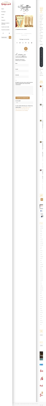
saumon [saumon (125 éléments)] (41, 312)
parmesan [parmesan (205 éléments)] (41, 287)
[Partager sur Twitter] (20, 42)
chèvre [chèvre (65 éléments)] (41, 250)
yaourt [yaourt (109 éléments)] (41, 320)
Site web (17, 75)
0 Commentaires (27, 33)
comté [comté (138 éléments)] (41, 254)
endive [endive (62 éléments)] (41, 258)
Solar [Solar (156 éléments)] (41, 314)
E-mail (16, 69)
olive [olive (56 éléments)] (41, 283)
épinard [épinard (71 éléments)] (41, 322)
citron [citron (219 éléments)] (41, 252)
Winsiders (36, 403)
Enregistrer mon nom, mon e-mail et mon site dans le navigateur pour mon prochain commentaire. (24, 83)
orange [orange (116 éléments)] (41, 285)
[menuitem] (6, 8)
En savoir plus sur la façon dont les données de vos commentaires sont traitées (22, 109)
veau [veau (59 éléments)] (41, 318)
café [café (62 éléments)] (41, 237)
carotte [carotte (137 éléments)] (41, 241)
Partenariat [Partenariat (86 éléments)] (41, 289)
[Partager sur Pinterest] (25, 42)
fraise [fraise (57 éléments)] (41, 262)
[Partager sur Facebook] (17, 42)
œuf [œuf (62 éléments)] (41, 324)
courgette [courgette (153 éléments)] (41, 256)
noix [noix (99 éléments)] (41, 281)
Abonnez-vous (41, 57)
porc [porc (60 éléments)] (41, 304)
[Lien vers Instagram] (9, 33)
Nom (16, 63)
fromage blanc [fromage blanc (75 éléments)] (41, 267)
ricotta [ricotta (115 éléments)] (41, 310)
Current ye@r (18, 100)
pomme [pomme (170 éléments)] (41, 297)
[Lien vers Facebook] (3, 33)
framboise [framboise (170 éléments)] (41, 264)
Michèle (25, 35)
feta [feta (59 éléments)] (40, 260)
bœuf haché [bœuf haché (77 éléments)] (41, 234)
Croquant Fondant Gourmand (24, 403)
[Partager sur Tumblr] (28, 42)
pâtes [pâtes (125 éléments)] (41, 308)
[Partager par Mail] (31, 42)
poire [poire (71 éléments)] (41, 295)
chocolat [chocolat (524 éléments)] (41, 245)
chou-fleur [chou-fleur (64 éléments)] (41, 248)
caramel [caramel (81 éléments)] (41, 239)
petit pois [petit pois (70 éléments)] (41, 292)
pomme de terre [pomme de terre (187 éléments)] (41, 301)
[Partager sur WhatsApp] (22, 42)
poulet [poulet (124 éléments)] (41, 306)
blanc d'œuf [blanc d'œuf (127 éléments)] (41, 231)
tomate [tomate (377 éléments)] (41, 316)
